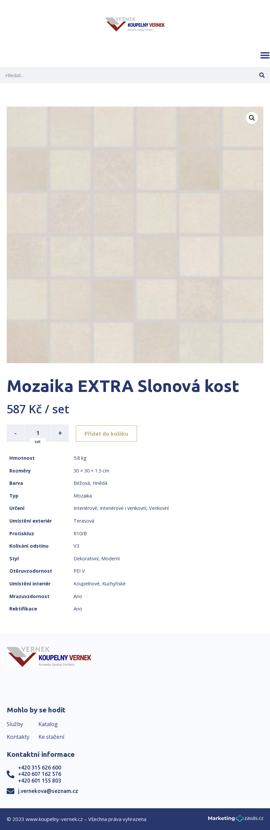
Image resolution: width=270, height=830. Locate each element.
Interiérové (85, 508)
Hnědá (100, 483)
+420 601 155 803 (39, 781)
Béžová (82, 483)
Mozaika (83, 496)
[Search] (262, 75)
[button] (265, 55)
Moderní (110, 558)
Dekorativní (86, 558)
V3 (76, 546)
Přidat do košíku (107, 433)
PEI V (79, 571)
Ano (78, 596)
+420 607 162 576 (39, 774)
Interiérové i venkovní (123, 508)
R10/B (80, 533)
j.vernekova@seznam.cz (48, 791)
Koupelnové (87, 583)
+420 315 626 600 (39, 768)
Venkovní (159, 508)
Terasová (84, 521)
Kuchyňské (114, 583)
